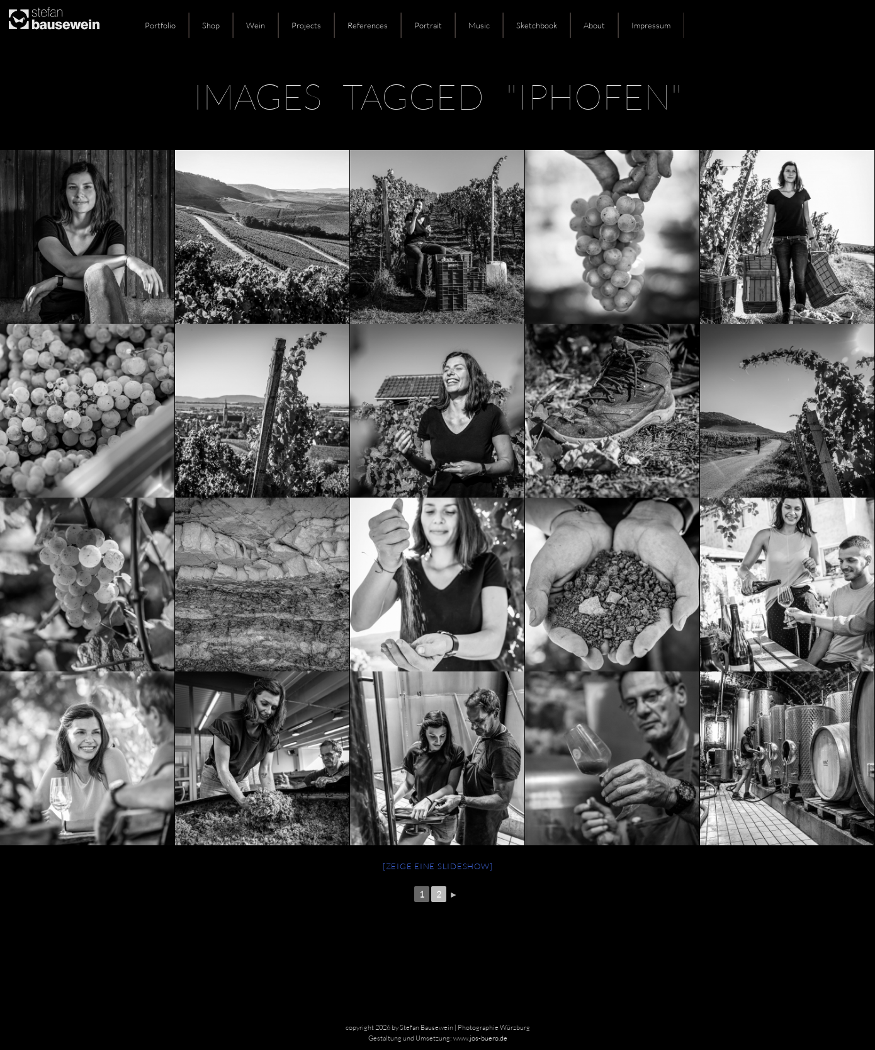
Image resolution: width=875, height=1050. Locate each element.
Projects (306, 25)
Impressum (650, 25)
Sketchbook (536, 25)
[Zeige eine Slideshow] (438, 866)
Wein (255, 25)
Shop (211, 25)
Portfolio (160, 25)
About (594, 25)
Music (479, 25)
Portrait (428, 25)
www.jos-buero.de (480, 1038)
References (367, 25)
